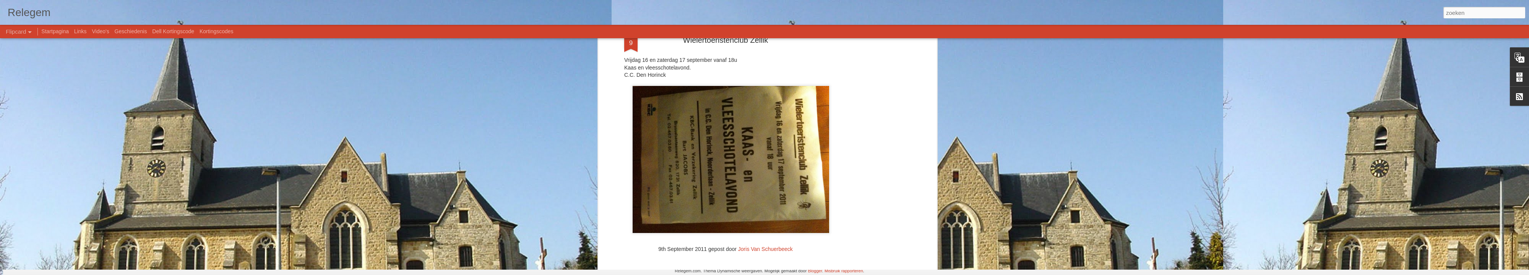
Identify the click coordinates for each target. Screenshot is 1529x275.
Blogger (815, 271)
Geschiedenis (131, 31)
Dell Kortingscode (173, 31)
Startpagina (55, 31)
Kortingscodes (217, 31)
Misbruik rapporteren (844, 271)
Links (80, 31)
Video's (100, 31)
